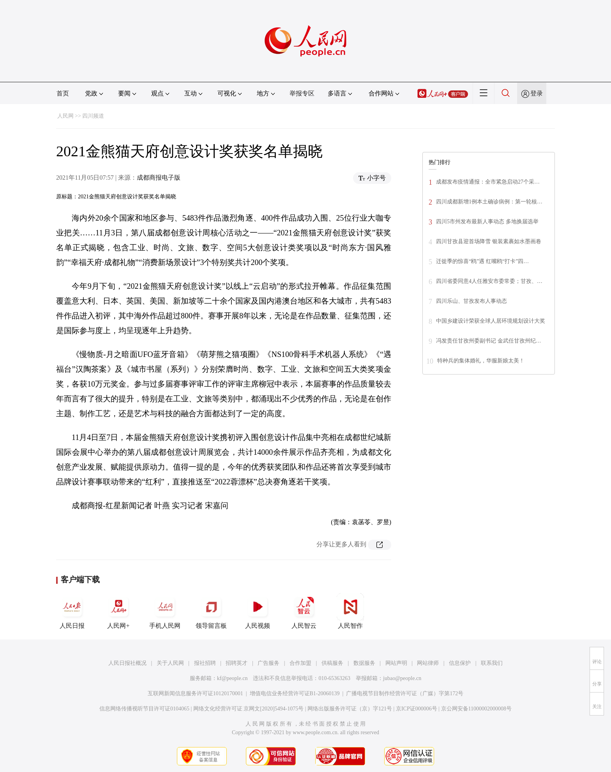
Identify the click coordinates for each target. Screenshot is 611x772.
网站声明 (396, 663)
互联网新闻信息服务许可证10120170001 (195, 693)
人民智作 (350, 611)
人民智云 (304, 611)
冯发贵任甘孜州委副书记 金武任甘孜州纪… (488, 341)
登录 (536, 93)
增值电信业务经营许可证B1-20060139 (295, 693)
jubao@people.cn (402, 678)
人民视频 (257, 611)
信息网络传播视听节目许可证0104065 (144, 709)
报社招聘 (205, 663)
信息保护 (460, 663)
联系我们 (492, 663)
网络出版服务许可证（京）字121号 (349, 709)
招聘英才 (236, 663)
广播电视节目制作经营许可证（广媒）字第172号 (404, 693)
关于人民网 (170, 663)
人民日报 (72, 611)
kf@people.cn (232, 678)
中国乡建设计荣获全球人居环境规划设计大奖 (490, 321)
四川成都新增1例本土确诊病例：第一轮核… (489, 202)
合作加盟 (300, 663)
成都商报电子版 (158, 177)
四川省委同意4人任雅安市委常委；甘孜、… (489, 281)
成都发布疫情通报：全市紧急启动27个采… (488, 182)
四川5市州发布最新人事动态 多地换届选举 (487, 221)
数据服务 (364, 663)
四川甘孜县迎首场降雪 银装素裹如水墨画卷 (488, 241)
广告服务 (268, 663)
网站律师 (428, 663)
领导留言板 (211, 611)
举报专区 (302, 93)
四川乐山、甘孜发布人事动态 (471, 301)
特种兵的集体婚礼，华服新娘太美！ (480, 361)
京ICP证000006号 (416, 709)
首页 (63, 93)
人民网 (65, 116)
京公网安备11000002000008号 (476, 709)
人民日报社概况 (127, 663)
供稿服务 (332, 663)
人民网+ (118, 611)
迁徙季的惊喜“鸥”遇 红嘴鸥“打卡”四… (482, 261)
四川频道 (93, 116)
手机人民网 (164, 611)
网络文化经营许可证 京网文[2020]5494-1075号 (248, 709)
